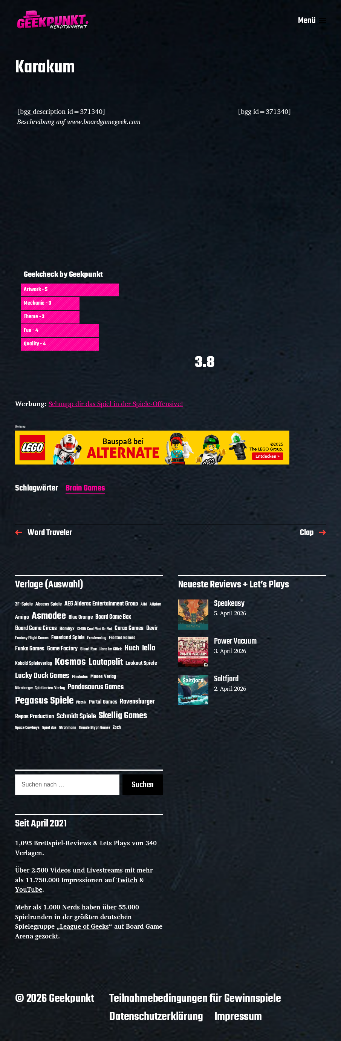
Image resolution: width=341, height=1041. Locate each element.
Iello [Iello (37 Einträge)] (148, 648)
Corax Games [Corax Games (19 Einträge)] (129, 628)
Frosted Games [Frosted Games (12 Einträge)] (122, 638)
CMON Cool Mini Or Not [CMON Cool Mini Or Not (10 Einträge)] (94, 629)
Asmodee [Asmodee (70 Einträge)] (49, 616)
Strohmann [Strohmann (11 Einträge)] (67, 727)
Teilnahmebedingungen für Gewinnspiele (195, 998)
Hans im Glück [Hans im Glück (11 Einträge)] (110, 649)
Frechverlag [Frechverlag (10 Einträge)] (96, 638)
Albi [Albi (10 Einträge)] (144, 604)
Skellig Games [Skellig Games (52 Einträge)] (123, 716)
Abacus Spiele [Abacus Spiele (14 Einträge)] (48, 604)
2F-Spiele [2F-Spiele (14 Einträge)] (24, 604)
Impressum (238, 1017)
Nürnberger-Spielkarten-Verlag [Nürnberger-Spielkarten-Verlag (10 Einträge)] (40, 688)
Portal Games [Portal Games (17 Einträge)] (103, 702)
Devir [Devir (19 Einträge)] (152, 628)
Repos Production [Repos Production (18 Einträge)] (34, 716)
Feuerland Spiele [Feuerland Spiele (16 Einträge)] (67, 637)
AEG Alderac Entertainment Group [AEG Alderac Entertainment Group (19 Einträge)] (101, 604)
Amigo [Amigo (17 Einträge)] (22, 617)
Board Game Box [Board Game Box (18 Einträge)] (113, 617)
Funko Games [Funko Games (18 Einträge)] (29, 648)
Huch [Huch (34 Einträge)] (131, 648)
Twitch (127, 880)
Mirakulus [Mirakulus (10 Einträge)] (80, 677)
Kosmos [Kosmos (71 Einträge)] (70, 662)
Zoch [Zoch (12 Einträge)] (117, 727)
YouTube (28, 889)
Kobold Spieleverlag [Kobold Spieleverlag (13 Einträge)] (33, 663)
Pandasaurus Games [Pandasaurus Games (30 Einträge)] (95, 687)
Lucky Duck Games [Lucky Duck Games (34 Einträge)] (42, 676)
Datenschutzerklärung (156, 1017)
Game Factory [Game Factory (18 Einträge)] (62, 648)
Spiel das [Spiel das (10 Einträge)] (49, 728)
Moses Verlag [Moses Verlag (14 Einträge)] (103, 677)
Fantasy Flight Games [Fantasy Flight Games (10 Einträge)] (32, 638)
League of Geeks (84, 926)
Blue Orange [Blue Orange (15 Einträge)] (81, 617)
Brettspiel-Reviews (62, 843)
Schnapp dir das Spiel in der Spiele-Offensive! (116, 403)
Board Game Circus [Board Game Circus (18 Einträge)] (36, 628)
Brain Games (85, 489)
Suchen (143, 785)
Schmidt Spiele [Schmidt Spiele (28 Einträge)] (76, 716)
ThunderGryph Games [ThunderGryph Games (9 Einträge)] (94, 728)
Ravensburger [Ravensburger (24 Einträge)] (137, 702)
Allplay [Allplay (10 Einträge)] (155, 604)
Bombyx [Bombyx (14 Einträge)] (67, 629)
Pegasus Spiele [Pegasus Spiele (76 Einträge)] (44, 701)
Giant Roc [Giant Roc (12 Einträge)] (88, 649)
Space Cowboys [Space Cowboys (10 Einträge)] (27, 728)
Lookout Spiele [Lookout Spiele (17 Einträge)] (141, 663)
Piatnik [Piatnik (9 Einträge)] (81, 702)
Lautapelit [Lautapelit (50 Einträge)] (106, 662)
